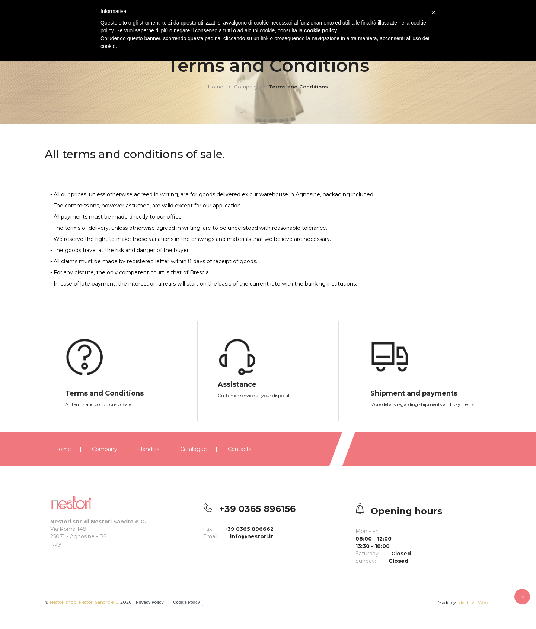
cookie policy (320, 30)
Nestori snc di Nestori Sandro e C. (84, 602)
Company (246, 87)
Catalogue (193, 449)
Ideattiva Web (473, 602)
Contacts (239, 449)
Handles (148, 449)
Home (215, 87)
